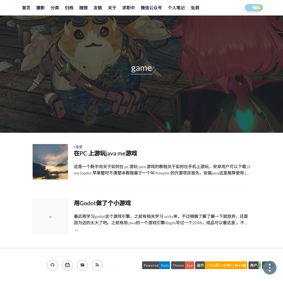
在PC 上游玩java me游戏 (105, 153)
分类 (55, 8)
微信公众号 (151, 8)
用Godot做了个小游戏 (102, 203)
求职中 (128, 8)
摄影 (40, 8)
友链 (97, 8)
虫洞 (195, 8)
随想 (83, 8)
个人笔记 (176, 8)
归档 (69, 8)
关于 (112, 8)
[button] (249, 8)
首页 (26, 8)
